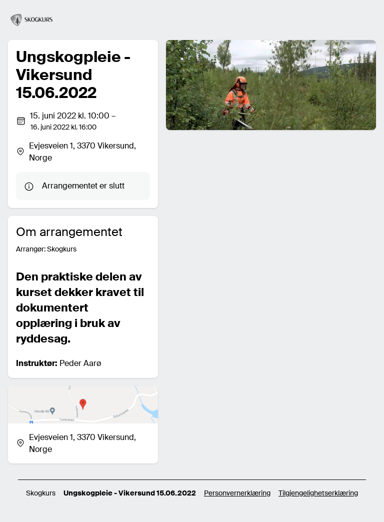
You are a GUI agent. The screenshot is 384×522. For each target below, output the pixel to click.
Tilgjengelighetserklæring (318, 493)
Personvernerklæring (237, 493)
